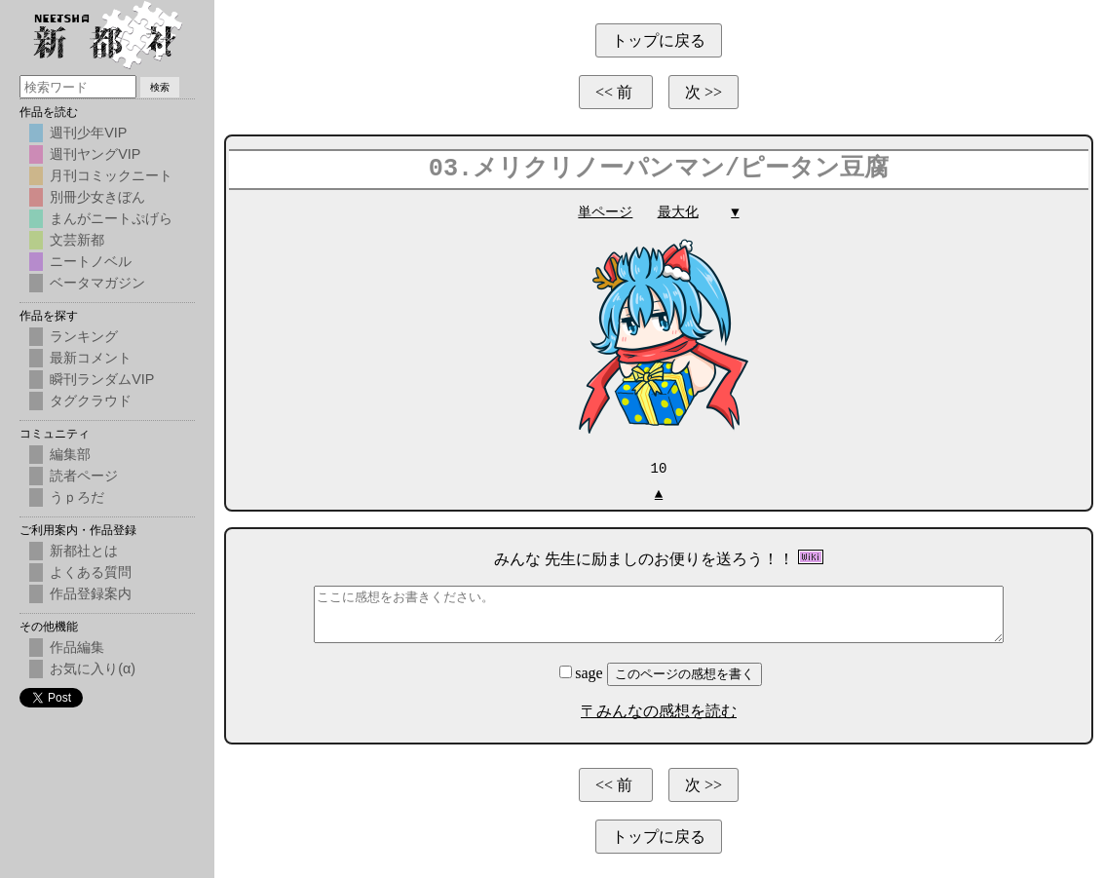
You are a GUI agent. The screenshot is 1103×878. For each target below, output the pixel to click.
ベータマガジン (97, 282)
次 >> (703, 92)
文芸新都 (77, 240)
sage (582, 672)
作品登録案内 (91, 593)
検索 (160, 87)
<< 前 (615, 92)
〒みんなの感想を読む (659, 710)
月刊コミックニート (111, 175)
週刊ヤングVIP (95, 154)
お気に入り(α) (92, 668)
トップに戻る (658, 40)
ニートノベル (91, 261)
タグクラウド (91, 400)
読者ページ (84, 475)
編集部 (70, 454)
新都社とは (84, 550)
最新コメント (91, 357)
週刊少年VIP (88, 132)
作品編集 (77, 647)
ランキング (84, 336)
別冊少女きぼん (97, 197)
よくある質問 (91, 572)
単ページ (605, 212)
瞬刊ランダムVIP (102, 379)
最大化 (678, 212)
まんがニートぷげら (111, 218)
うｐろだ (77, 497)
